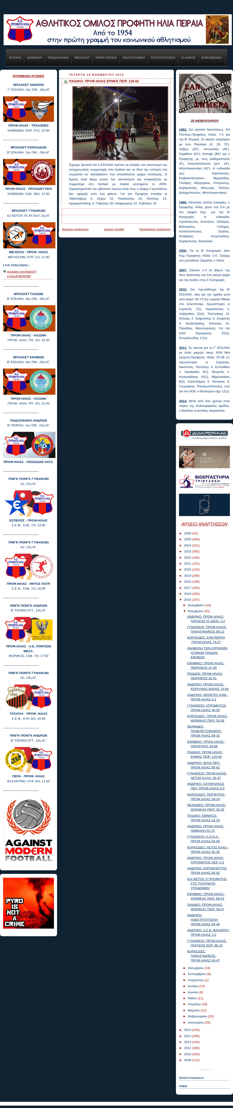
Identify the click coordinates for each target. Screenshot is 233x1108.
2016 (188, 594)
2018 (188, 581)
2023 (188, 551)
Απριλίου (195, 1004)
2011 (188, 1048)
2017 (188, 588)
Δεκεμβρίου (196, 605)
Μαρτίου (194, 1010)
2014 (188, 1030)
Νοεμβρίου (196, 611)
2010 (188, 1054)
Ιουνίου (193, 992)
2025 (188, 539)
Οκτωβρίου (196, 968)
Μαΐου (193, 998)
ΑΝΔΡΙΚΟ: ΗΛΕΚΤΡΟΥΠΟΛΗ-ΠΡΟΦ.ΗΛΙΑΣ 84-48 (203, 919)
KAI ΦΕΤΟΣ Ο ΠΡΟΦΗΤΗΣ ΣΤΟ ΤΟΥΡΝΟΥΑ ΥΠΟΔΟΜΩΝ (207, 883)
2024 (188, 545)
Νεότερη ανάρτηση (75, 229)
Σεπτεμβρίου (197, 974)
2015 (188, 599)
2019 (188, 575)
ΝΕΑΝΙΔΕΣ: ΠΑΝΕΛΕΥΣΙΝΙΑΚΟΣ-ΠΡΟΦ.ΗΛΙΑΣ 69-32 (204, 731)
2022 (188, 557)
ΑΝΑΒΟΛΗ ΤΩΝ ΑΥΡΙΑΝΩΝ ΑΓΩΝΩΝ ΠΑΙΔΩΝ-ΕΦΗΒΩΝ (207, 652)
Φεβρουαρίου (198, 1016)
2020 (188, 569)
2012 (188, 1042)
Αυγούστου (196, 980)
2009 (188, 1060)
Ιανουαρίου (196, 1022)
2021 (188, 563)
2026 (188, 533)
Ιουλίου (193, 986)
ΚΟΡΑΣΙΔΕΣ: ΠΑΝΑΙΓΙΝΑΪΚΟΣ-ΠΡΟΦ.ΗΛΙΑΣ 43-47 (203, 956)
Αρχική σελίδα (114, 229)
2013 (188, 1036)
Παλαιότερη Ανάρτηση (155, 229)
